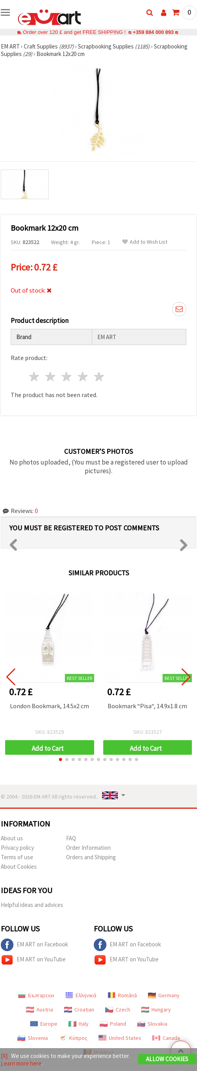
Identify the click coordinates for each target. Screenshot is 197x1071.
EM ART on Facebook (34, 945)
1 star (35, 376)
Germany (164, 995)
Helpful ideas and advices (32, 905)
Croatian (79, 1009)
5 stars (99, 376)
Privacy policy (17, 847)
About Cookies (19, 866)
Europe (43, 1024)
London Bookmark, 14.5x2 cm (49, 706)
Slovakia (152, 1023)
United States (119, 1038)
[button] (60, 759)
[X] (4, 1056)
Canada (166, 1038)
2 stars (51, 376)
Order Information (88, 847)
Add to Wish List (144, 242)
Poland (113, 1023)
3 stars (67, 376)
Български (36, 995)
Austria (39, 1009)
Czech (117, 1009)
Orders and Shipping (91, 857)
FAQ (71, 838)
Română (122, 995)
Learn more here (21, 1063)
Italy (78, 1023)
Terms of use (17, 857)
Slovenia (32, 1037)
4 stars (83, 376)
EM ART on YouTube (33, 959)
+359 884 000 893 (153, 32)
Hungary (156, 1009)
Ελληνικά (81, 995)
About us (12, 838)
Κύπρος (73, 1038)
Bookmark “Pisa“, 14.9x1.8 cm (147, 706)
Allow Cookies (167, 1059)
